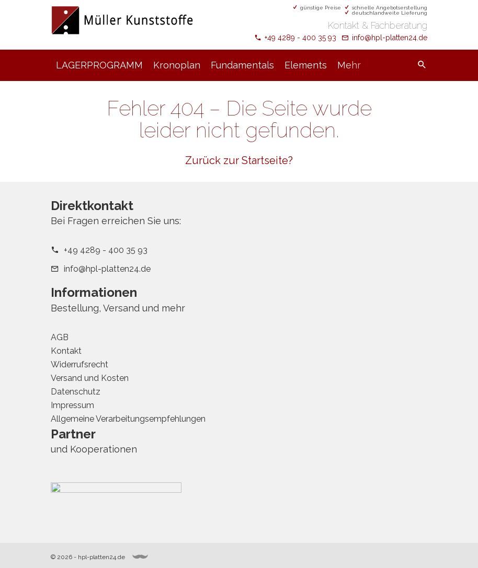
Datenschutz (75, 392)
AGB (60, 337)
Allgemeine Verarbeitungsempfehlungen (128, 419)
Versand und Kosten (90, 378)
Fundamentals (242, 65)
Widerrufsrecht (79, 364)
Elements (305, 65)
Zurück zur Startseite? (239, 160)
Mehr (349, 65)
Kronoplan (176, 65)
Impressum (72, 405)
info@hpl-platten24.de (389, 37)
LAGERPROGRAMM (99, 65)
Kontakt (66, 351)
